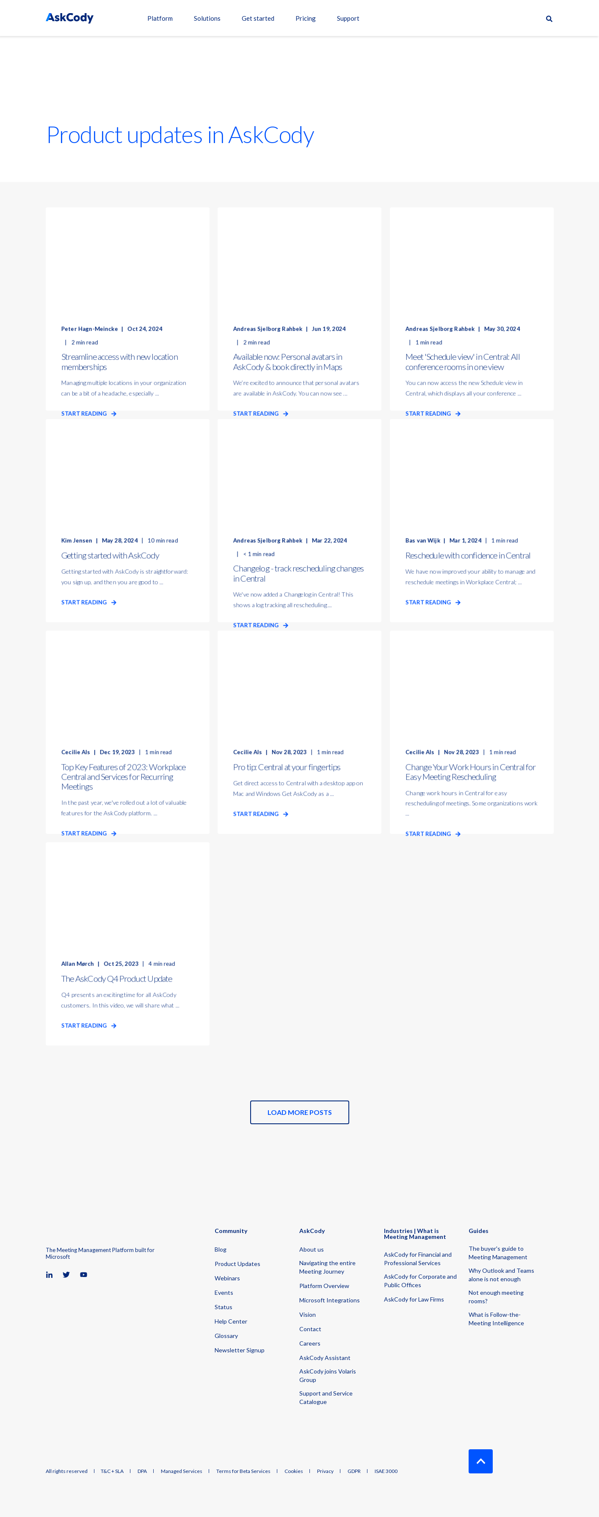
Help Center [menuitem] (231, 1321)
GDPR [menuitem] (354, 1471)
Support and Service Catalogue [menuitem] (326, 1397)
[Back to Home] (70, 18)
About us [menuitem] (311, 1249)
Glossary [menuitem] (226, 1335)
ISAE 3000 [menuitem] (386, 1471)
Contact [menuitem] (310, 1328)
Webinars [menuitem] (227, 1278)
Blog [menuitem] (220, 1249)
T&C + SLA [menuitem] (112, 1471)
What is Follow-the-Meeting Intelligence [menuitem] (496, 1319)
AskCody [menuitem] (312, 1231)
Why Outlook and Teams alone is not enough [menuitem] (501, 1275)
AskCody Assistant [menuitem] (325, 1357)
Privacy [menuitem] (325, 1471)
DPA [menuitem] (142, 1471)
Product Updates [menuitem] (237, 1263)
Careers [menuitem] (309, 1343)
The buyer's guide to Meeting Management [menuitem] (498, 1252)
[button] (299, 1112)
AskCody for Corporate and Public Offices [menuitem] (420, 1280)
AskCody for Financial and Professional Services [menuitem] (418, 1258)
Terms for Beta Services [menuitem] (243, 1471)
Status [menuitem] (223, 1306)
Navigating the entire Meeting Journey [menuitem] (327, 1267)
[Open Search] (550, 18)
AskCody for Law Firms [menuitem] (414, 1299)
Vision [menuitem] (307, 1314)
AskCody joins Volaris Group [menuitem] (327, 1375)
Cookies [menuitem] (293, 1471)
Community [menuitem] (231, 1231)
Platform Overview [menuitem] (324, 1285)
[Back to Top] (481, 1461)
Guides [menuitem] (479, 1231)
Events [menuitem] (224, 1292)
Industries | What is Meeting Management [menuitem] (415, 1234)
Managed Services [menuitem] (181, 1471)
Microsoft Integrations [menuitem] (329, 1300)
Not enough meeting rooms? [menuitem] (496, 1297)
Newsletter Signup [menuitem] (240, 1350)
